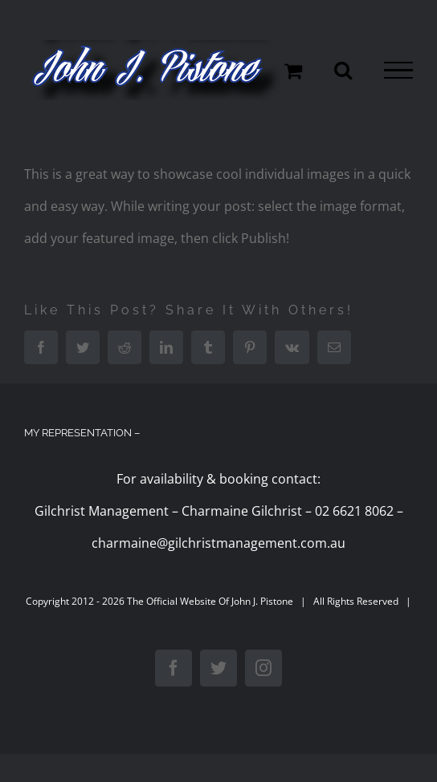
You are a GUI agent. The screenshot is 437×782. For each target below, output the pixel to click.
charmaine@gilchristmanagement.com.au (218, 543)
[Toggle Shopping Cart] (293, 70)
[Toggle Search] (343, 69)
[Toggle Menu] (398, 70)
